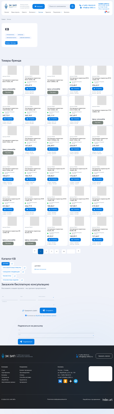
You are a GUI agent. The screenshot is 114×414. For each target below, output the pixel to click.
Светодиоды (25, 34)
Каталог (7, 12)
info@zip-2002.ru (89, 7)
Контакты (66, 12)
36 (64, 256)
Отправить (48, 316)
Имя (4, 302)
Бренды (41, 12)
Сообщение (6, 307)
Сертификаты (6, 378)
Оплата (22, 380)
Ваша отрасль (15, 12)
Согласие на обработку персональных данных (8, 385)
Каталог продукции (26, 375)
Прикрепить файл (29, 316)
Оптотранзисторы (12, 34)
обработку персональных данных (45, 321)
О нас (3, 375)
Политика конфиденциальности (57, 404)
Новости (24, 12)
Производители (24, 378)
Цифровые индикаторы (13, 41)
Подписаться (26, 347)
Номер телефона (44, 302)
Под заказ (8, 97)
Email (22, 302)
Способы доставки (25, 382)
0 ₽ (108, 12)
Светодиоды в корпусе (13, 38)
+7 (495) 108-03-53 (88, 5)
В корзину (30, 94)
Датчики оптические (42, 274)
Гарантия (48, 12)
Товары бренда (13, 47)
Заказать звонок (104, 361)
